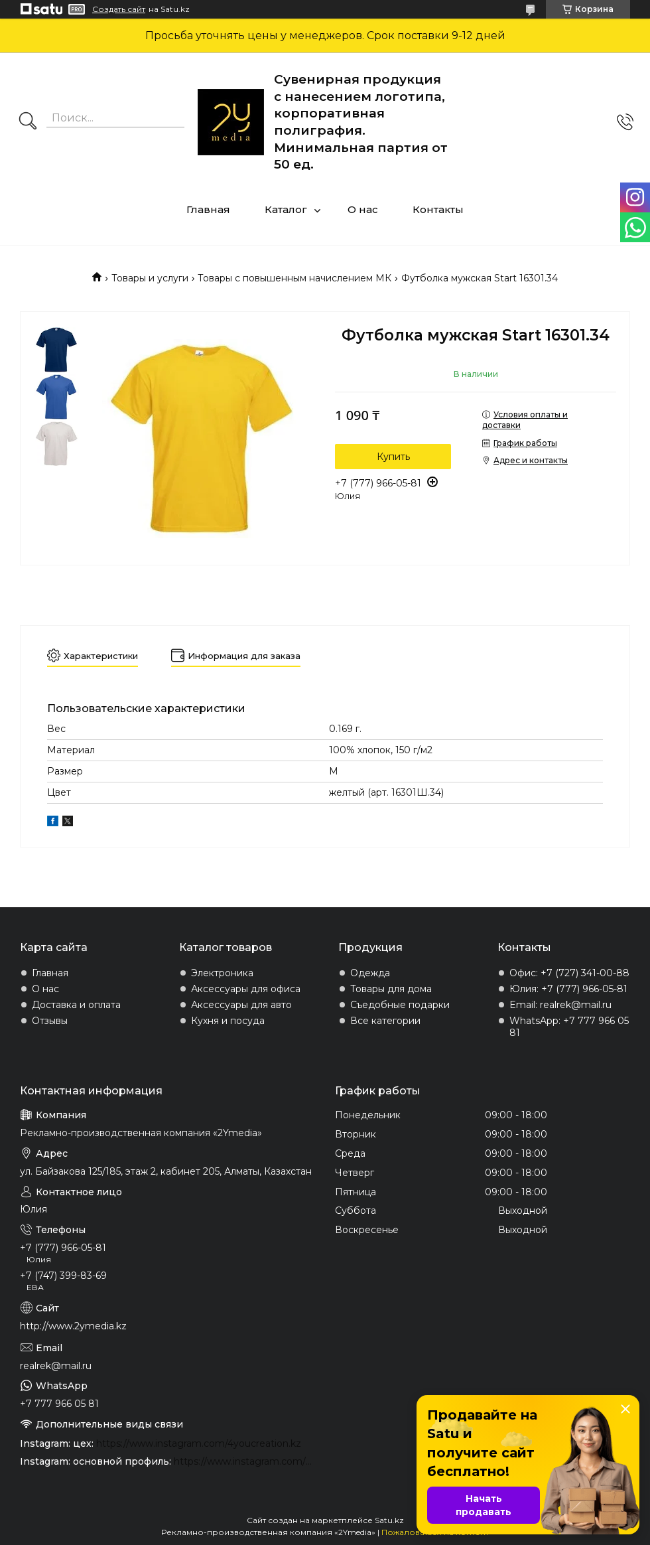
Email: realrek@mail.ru (560, 1005)
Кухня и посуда (228, 1021)
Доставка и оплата (76, 1005)
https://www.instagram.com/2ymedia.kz (244, 1461)
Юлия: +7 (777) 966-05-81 (568, 989)
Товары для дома (391, 989)
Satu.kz (389, 1520)
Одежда (370, 973)
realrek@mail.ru (56, 1366)
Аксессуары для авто (241, 1005)
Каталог (286, 209)
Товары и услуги (149, 278)
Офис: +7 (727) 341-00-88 (569, 973)
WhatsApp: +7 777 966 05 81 (569, 1027)
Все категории (385, 1021)
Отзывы (50, 1021)
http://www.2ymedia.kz (73, 1326)
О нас (363, 209)
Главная (208, 209)
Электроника (222, 973)
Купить (393, 457)
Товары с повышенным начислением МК (294, 278)
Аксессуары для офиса (245, 989)
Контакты (438, 209)
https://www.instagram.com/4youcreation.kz (198, 1443)
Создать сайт (118, 9)
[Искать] (27, 122)
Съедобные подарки (400, 1005)
